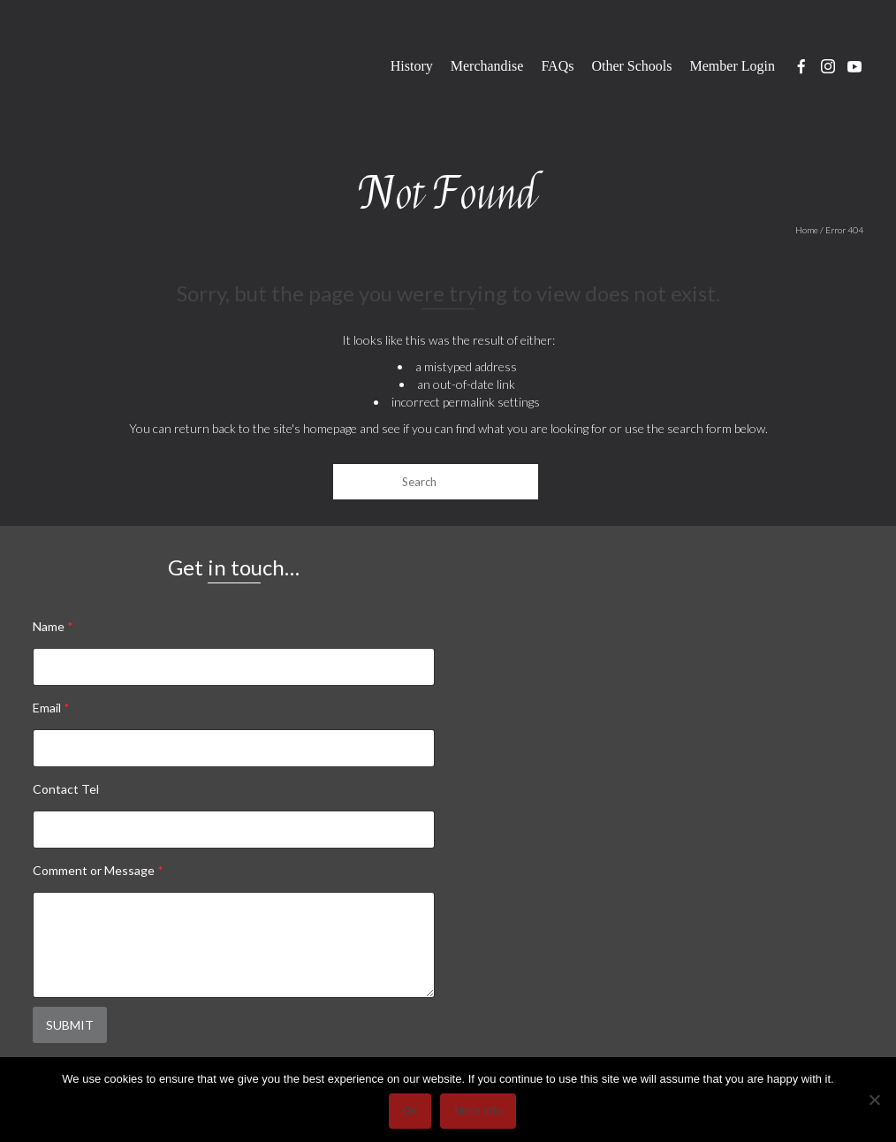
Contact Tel (66, 788)
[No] (874, 1099)
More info (478, 1110)
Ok (410, 1110)
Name (53, 626)
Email (51, 707)
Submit (70, 1024)
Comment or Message (98, 870)
